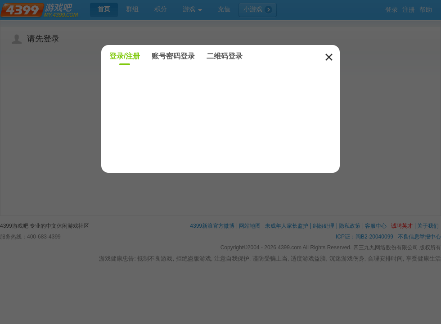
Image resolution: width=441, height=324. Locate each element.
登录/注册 (124, 56)
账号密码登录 (173, 56)
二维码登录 (225, 56)
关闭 (329, 57)
